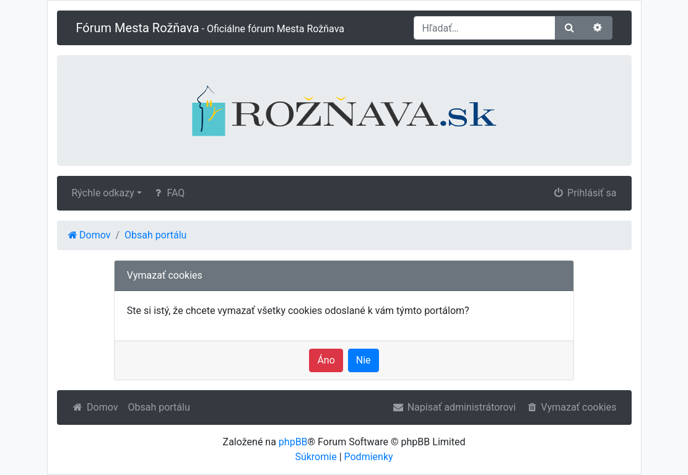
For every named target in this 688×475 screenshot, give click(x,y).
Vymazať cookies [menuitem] (571, 407)
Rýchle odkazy (103, 193)
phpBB (293, 442)
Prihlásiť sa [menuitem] (584, 193)
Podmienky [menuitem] (368, 457)
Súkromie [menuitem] (315, 457)
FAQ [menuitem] (168, 193)
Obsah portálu (158, 407)
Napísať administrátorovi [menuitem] (454, 407)
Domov (95, 407)
